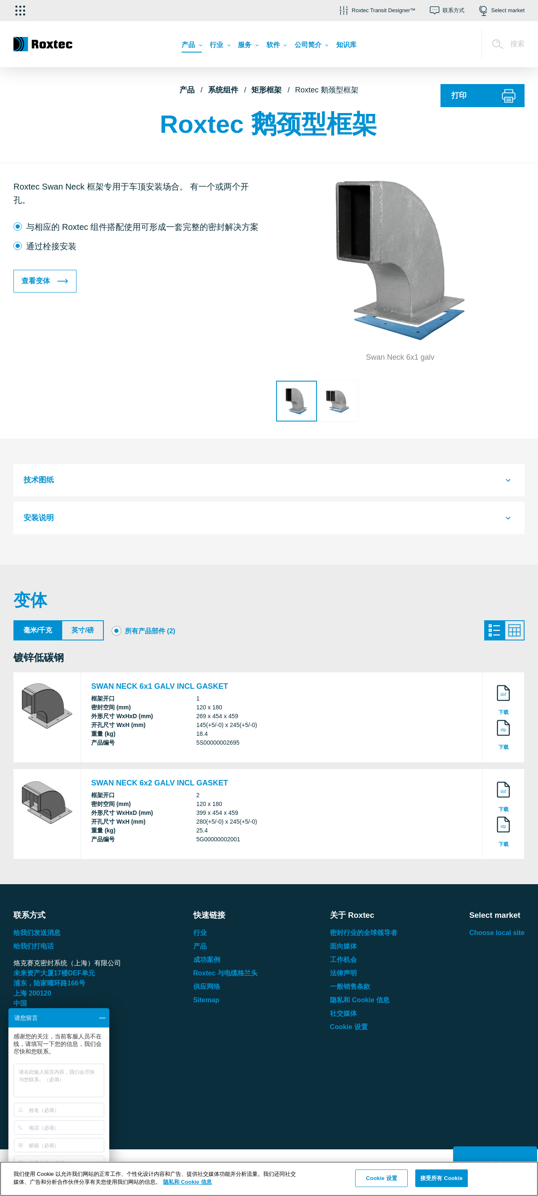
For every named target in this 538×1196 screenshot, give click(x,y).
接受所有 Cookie (441, 1178)
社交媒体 (343, 1015)
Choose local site (497, 935)
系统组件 (223, 90)
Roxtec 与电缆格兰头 (225, 975)
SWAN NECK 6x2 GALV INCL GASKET (159, 785)
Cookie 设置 (349, 1029)
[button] (376, 10)
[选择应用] (20, 10)
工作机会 (343, 962)
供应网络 (206, 989)
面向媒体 (343, 948)
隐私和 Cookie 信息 (360, 1002)
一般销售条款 (350, 989)
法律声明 (343, 975)
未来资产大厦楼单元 (54, 975)
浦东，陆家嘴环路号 (49, 985)
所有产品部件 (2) (150, 631)
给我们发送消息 (37, 935)
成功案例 (206, 962)
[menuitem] (191, 47)
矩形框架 (266, 90)
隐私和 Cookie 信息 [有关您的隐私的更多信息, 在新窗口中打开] (187, 1182)
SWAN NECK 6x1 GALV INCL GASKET (159, 688)
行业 (200, 935)
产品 (187, 90)
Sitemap (206, 1002)
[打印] (482, 95)
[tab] (269, 480)
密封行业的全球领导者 (363, 935)
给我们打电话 (33, 948)
